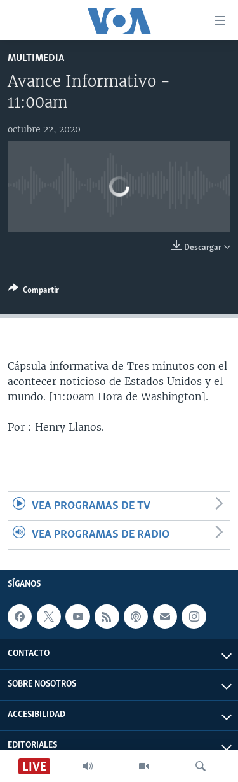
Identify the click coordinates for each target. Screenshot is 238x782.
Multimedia (36, 58)
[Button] (33, 292)
